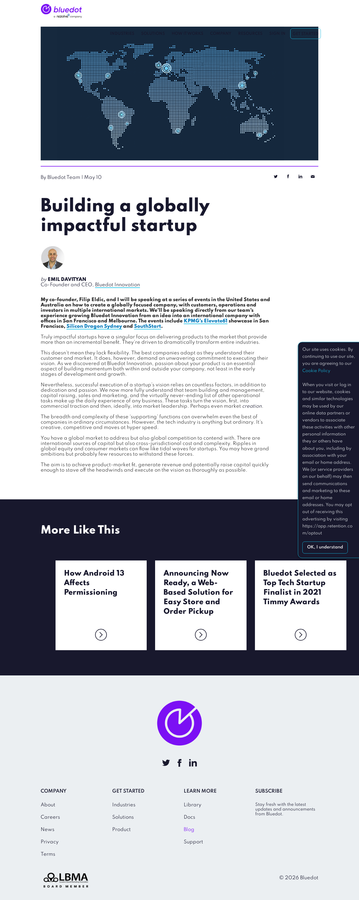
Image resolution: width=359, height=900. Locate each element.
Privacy (50, 841)
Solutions (153, 11)
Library (192, 804)
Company (221, 11)
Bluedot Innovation (117, 284)
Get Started (306, 11)
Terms (48, 853)
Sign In (278, 11)
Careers (50, 816)
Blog (189, 829)
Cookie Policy (316, 371)
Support (193, 841)
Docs (189, 816)
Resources (250, 11)
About (48, 804)
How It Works (188, 11)
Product (121, 829)
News (47, 829)
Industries (122, 11)
